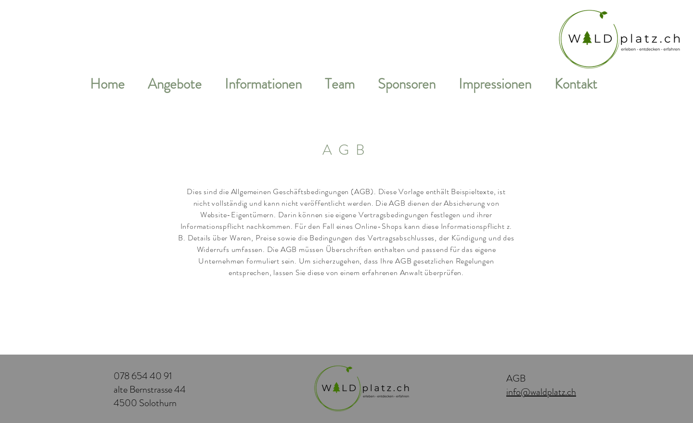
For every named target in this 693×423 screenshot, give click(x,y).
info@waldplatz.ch (541, 392)
